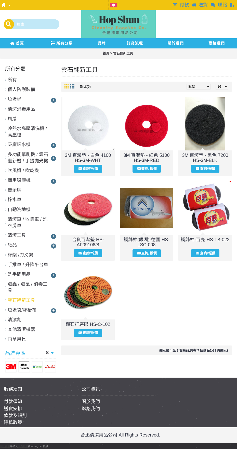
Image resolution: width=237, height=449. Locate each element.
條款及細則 (15, 415)
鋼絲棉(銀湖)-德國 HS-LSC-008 (146, 242)
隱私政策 (13, 422)
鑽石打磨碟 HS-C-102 (87, 324)
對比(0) (85, 86)
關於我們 (91, 401)
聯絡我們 (91, 408)
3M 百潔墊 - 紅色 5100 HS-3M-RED (146, 158)
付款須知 (13, 401)
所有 (12, 79)
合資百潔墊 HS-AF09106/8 (88, 242)
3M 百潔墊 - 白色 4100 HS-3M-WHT (88, 158)
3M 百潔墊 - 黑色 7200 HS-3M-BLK (205, 158)
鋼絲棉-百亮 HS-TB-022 (205, 239)
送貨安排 (13, 408)
